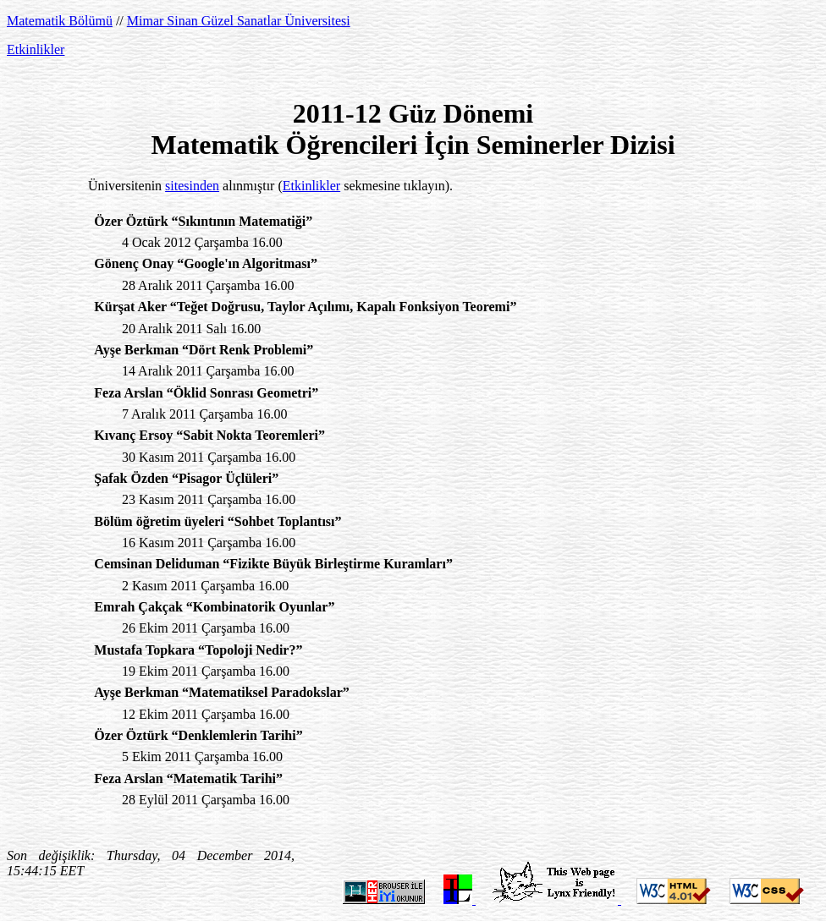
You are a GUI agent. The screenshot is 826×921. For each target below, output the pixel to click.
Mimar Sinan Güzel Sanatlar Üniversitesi (238, 21)
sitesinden (192, 185)
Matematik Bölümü (60, 21)
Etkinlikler (35, 49)
